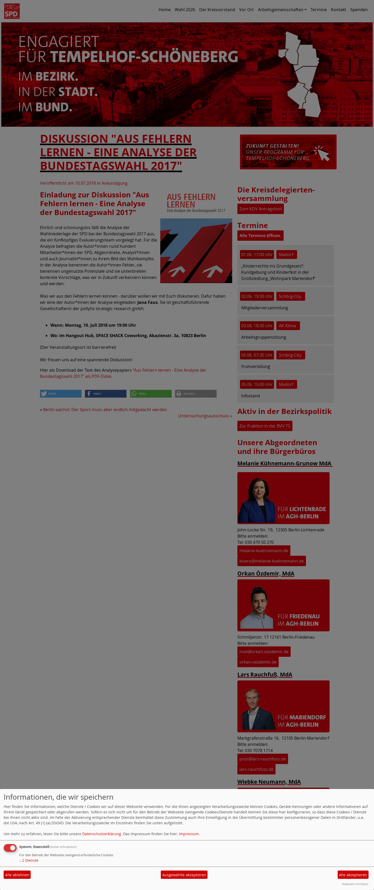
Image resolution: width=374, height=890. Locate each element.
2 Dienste (28, 860)
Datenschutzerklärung (101, 833)
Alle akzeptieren (353, 874)
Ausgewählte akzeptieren (184, 874)
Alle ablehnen (17, 874)
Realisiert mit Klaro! (355, 884)
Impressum (189, 833)
